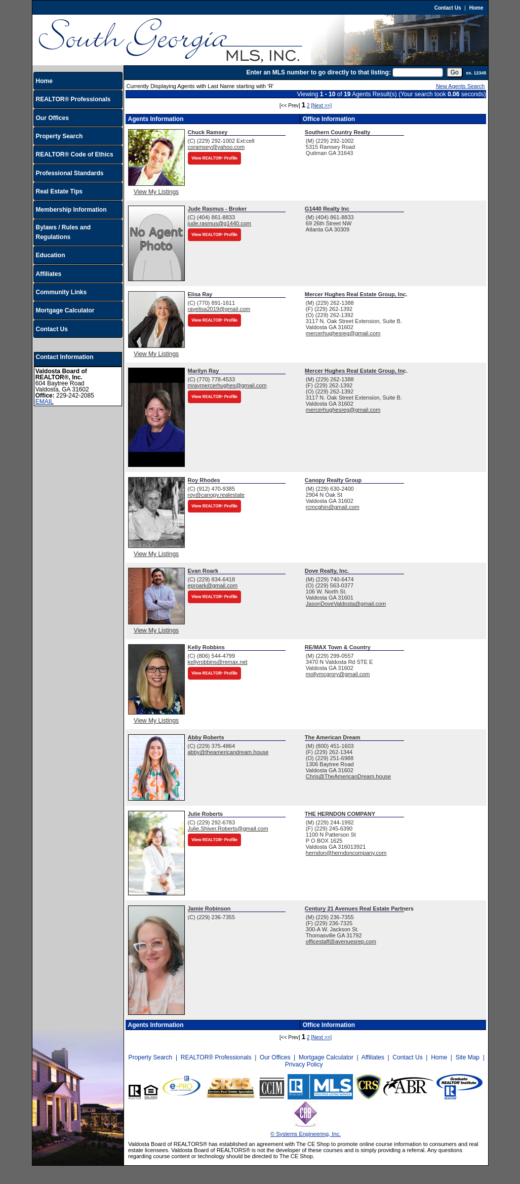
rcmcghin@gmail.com (332, 507)
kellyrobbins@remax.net (218, 662)
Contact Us (447, 8)
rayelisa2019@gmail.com (219, 309)
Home (476, 8)
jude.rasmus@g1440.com (220, 223)
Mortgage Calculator (65, 310)
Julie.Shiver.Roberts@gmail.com (228, 828)
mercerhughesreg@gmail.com (343, 333)
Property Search (59, 136)
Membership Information (71, 209)
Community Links (61, 292)
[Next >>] (321, 105)
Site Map (467, 1057)
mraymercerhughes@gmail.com (227, 385)
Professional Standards (70, 173)
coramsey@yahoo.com (216, 147)
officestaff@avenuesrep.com (341, 941)
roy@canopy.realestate (216, 495)
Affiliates (49, 274)
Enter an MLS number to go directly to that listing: (318, 72)
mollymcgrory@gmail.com (338, 674)
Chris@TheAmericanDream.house (348, 776)
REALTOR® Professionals (73, 99)
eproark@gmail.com (213, 585)
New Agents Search (460, 86)
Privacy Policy (304, 1064)
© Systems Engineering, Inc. (305, 1134)
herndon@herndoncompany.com (346, 853)
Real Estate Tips (59, 191)
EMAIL (44, 401)
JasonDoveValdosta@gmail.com (346, 604)
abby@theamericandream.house (228, 752)
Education (50, 255)
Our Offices (52, 118)
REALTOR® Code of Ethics (74, 154)
